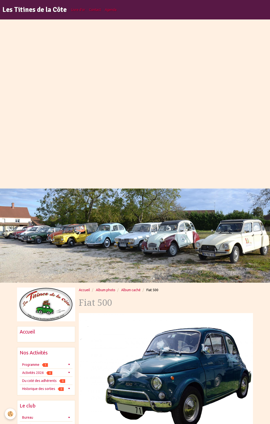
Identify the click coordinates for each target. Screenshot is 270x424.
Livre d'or (78, 10)
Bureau (27, 417)
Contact (95, 10)
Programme (35, 365)
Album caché (131, 290)
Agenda (111, 10)
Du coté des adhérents (43, 381)
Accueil (84, 290)
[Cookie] (10, 413)
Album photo (105, 290)
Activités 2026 (37, 373)
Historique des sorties (43, 389)
